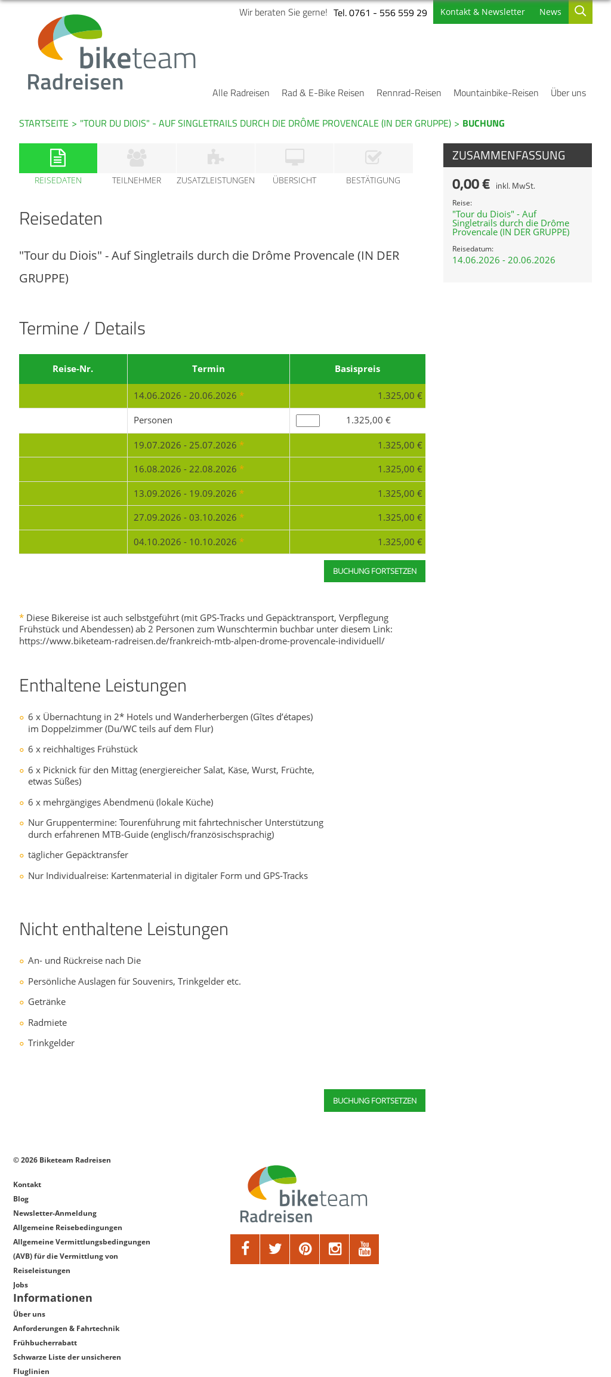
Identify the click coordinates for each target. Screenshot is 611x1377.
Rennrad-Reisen (409, 92)
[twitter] (273, 1250)
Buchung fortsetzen (374, 1101)
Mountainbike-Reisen (496, 92)
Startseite (44, 123)
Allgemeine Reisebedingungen (67, 1229)
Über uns (568, 92)
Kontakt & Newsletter (482, 11)
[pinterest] (302, 1250)
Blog (21, 1200)
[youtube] (362, 1250)
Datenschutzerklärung (487, 1249)
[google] (332, 1250)
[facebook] (243, 1250)
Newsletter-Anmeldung (55, 1214)
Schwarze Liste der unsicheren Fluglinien (502, 1228)
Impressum (468, 1264)
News (550, 11)
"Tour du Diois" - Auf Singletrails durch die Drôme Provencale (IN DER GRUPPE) (265, 123)
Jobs (20, 1286)
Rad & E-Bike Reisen (323, 92)
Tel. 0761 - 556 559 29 (380, 12)
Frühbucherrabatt (479, 1206)
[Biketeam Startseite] (114, 52)
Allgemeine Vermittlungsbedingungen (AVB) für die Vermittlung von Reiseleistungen (81, 1257)
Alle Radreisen (241, 92)
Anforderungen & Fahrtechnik (501, 1192)
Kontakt (27, 1186)
